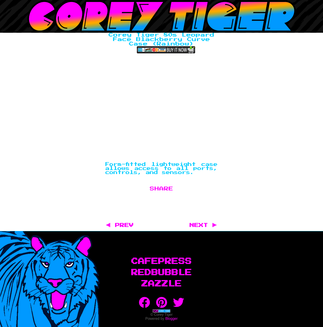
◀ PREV (122, 225)
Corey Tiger (161, 16)
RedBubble (161, 272)
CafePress (161, 261)
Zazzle (161, 284)
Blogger (171, 318)
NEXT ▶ (203, 225)
